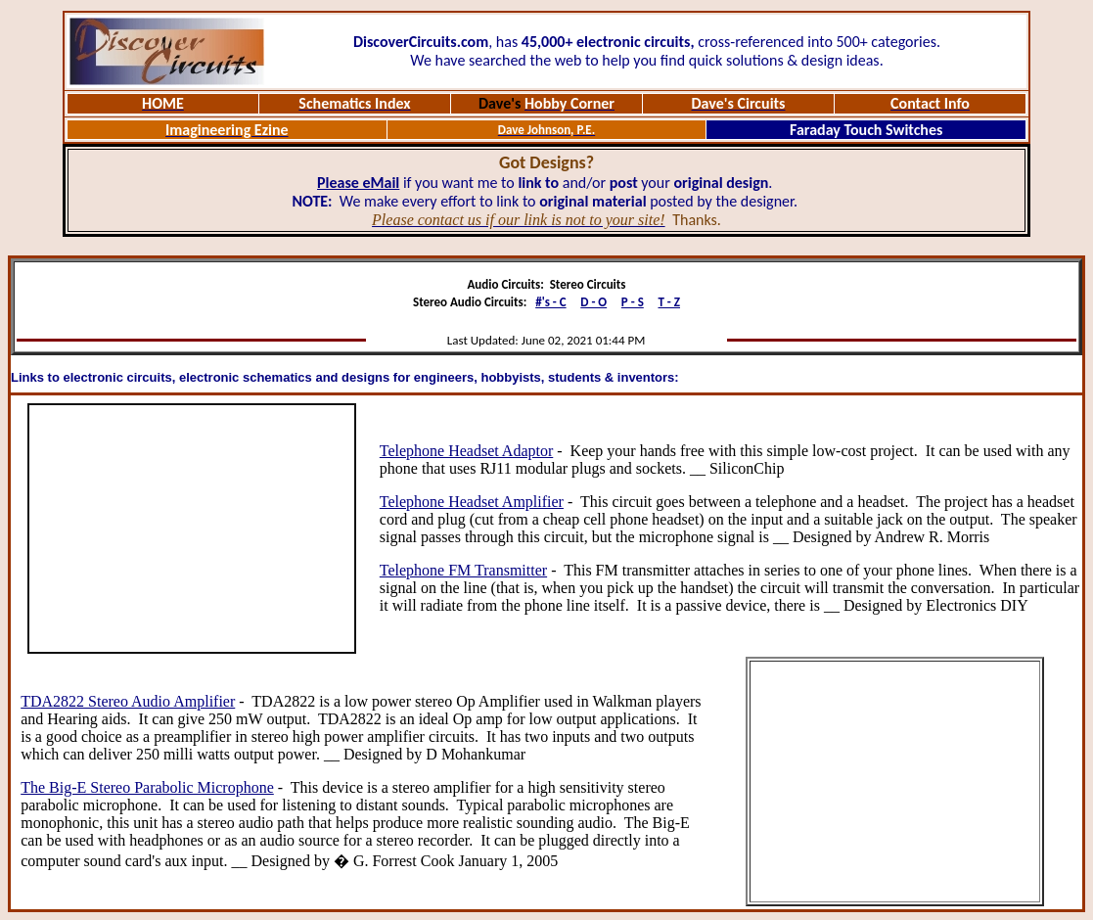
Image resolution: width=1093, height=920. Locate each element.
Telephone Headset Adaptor (466, 450)
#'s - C (550, 302)
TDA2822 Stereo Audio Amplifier (128, 701)
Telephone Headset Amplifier (472, 501)
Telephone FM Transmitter (463, 570)
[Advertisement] (191, 528)
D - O (593, 302)
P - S (632, 302)
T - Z (669, 302)
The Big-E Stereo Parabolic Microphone (147, 787)
